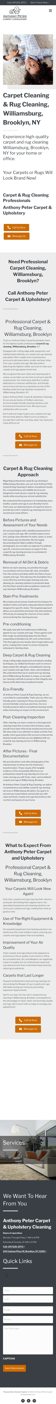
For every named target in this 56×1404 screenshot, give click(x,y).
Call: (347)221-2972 (13, 1246)
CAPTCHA (9, 1358)
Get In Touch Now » (39, 2)
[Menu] (6, 1157)
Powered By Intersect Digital (15, 1392)
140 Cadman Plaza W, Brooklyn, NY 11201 (24, 1251)
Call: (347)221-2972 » (17, 2)
